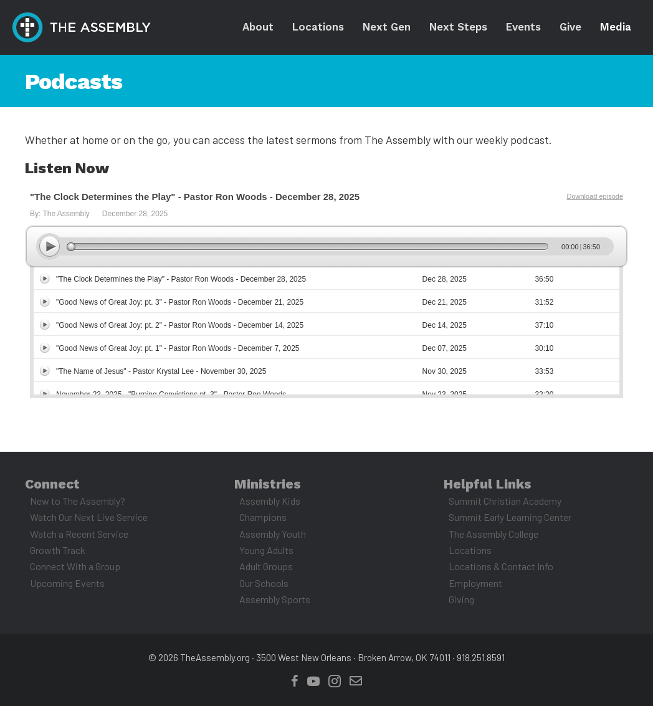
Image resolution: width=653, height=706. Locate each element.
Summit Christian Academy (505, 501)
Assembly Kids (269, 501)
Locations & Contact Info (501, 566)
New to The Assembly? (77, 501)
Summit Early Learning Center (510, 517)
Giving (461, 599)
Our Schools (263, 583)
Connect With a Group (75, 566)
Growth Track (57, 550)
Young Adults (266, 550)
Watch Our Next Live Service (89, 517)
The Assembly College (493, 534)
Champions (263, 517)
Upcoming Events (67, 583)
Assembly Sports (274, 599)
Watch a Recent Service (79, 534)
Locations (470, 550)
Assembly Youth (272, 534)
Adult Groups (266, 566)
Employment (475, 583)
